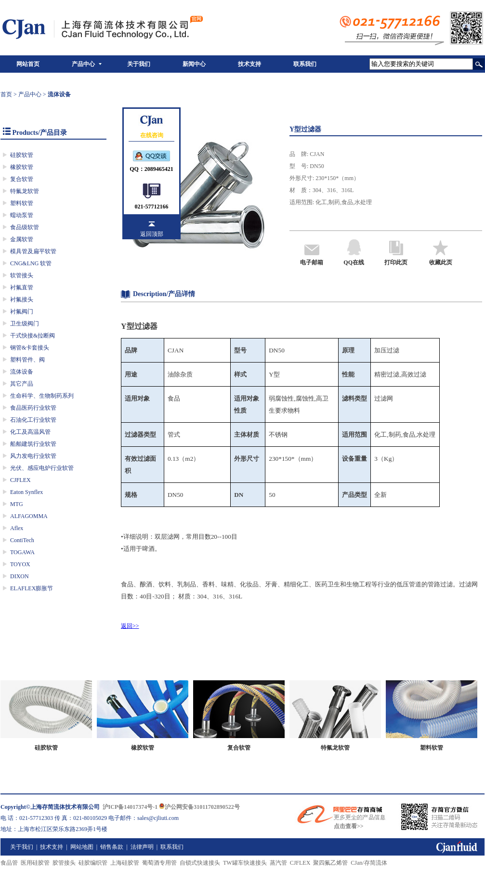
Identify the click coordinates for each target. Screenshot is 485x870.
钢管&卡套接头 (29, 347)
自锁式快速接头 (200, 862)
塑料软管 (21, 203)
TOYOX (20, 564)
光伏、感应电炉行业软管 (42, 468)
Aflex (16, 528)
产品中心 (83, 64)
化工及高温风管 (30, 432)
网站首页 (27, 64)
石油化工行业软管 (33, 419)
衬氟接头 (21, 299)
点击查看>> (349, 826)
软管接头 (21, 275)
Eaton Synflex (26, 492)
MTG (16, 504)
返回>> (130, 626)
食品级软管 (24, 227)
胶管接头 (64, 862)
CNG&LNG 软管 (31, 263)
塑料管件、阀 (27, 359)
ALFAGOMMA (29, 516)
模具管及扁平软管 (33, 251)
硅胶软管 (21, 155)
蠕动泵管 (21, 215)
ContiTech (22, 540)
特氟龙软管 (24, 191)
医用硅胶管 (35, 862)
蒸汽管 (278, 862)
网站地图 (81, 847)
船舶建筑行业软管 (33, 444)
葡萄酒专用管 (159, 862)
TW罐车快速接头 (245, 862)
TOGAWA (22, 552)
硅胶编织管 (93, 862)
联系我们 (304, 64)
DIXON (19, 576)
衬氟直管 (21, 287)
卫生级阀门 (24, 323)
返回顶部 (151, 234)
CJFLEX (20, 480)
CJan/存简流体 (369, 862)
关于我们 (138, 64)
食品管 (9, 862)
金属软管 (21, 239)
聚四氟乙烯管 (330, 862)
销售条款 (111, 847)
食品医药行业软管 (33, 407)
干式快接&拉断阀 (32, 335)
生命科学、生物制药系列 (42, 395)
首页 (6, 94)
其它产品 (21, 383)
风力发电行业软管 (33, 456)
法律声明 (142, 847)
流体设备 (21, 371)
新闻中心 (194, 64)
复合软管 (21, 179)
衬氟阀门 (21, 311)
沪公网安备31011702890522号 (199, 807)
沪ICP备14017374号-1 (130, 807)
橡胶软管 (21, 167)
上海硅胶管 (124, 862)
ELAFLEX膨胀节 (31, 588)
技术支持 (249, 64)
